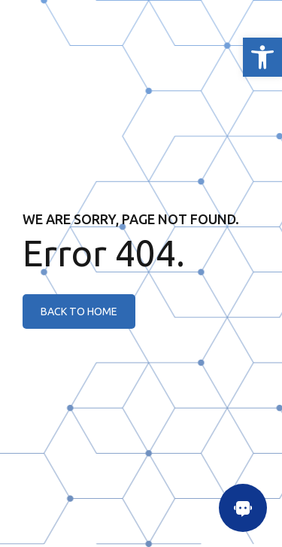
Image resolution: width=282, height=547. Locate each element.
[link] (262, 57)
